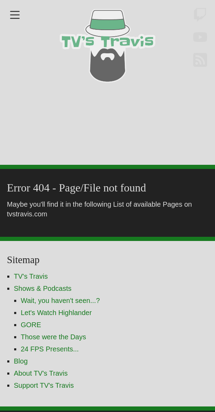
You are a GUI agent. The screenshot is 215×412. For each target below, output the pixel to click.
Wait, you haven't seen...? (60, 319)
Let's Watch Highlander (56, 331)
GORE (31, 343)
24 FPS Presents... (50, 367)
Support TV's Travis (44, 403)
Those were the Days (53, 355)
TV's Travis (31, 294)
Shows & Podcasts (43, 307)
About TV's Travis (41, 391)
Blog (21, 379)
